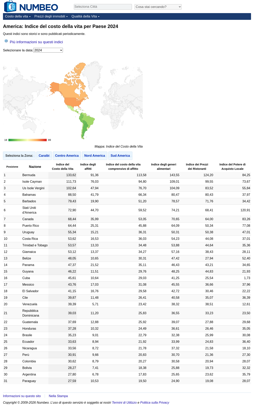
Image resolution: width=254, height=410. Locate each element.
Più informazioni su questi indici (34, 41)
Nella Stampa (58, 396)
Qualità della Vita (84, 16)
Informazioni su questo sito (22, 396)
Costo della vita (16, 16)
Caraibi (44, 155)
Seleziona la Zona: (19, 155)
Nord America (94, 155)
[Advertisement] (221, 48)
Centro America (67, 155)
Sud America (120, 155)
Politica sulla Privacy (154, 402)
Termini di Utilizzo (124, 402)
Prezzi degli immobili (49, 16)
